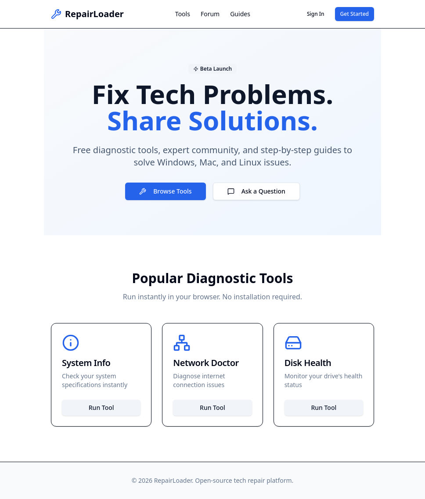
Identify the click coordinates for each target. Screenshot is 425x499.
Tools (182, 14)
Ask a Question (256, 191)
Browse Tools (165, 191)
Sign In (315, 14)
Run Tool (101, 407)
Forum (210, 14)
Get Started (354, 14)
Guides (240, 14)
